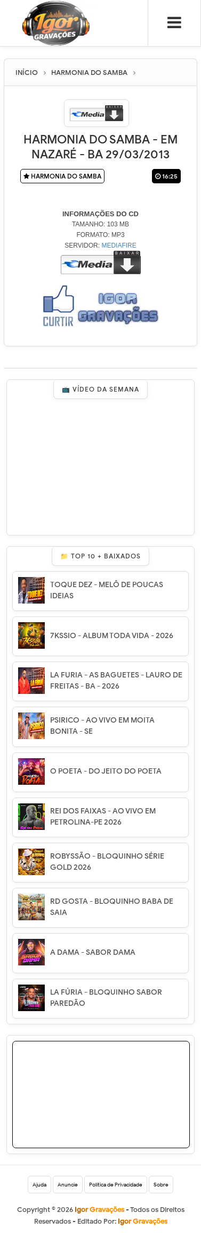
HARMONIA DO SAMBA (62, 176)
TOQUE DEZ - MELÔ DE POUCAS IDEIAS (106, 590)
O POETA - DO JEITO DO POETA (106, 771)
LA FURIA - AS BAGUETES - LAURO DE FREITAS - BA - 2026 (116, 681)
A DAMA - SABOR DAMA (92, 952)
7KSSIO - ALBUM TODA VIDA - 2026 (111, 635)
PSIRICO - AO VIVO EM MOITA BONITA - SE (102, 726)
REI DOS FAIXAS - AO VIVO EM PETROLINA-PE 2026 (103, 817)
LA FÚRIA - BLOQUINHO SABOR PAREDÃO (106, 998)
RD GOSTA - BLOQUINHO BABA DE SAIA (111, 907)
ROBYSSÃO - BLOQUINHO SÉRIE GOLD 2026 (107, 862)
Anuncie (68, 1184)
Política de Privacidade (115, 1184)
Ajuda (39, 1184)
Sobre (161, 1184)
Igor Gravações (142, 1221)
